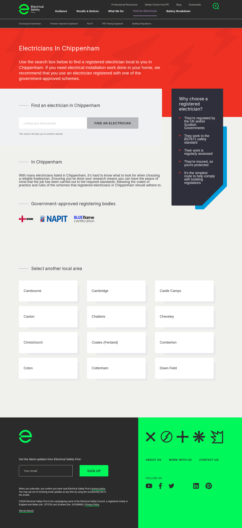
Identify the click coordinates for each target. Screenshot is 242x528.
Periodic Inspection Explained (64, 23)
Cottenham (100, 368)
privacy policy (98, 488)
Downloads (195, 4)
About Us (153, 459)
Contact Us (209, 459)
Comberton (168, 342)
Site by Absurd (26, 511)
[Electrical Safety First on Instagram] (184, 488)
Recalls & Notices (88, 11)
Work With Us (180, 459)
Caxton (29, 317)
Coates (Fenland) (105, 342)
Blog (178, 4)
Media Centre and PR (157, 4)
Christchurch (33, 342)
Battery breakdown (178, 11)
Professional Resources (124, 4)
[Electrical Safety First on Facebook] (160, 488)
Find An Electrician (145, 10)
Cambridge (100, 291)
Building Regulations (141, 23)
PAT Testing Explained (112, 23)
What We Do (115, 11)
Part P (90, 23)
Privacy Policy (92, 504)
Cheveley (167, 317)
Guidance (61, 11)
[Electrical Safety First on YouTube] (149, 487)
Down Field (168, 368)
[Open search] (216, 6)
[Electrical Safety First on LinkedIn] (196, 488)
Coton (28, 368)
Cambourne (32, 291)
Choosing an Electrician (30, 23)
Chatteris (98, 317)
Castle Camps (170, 291)
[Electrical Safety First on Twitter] (171, 487)
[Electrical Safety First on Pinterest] (209, 488)
